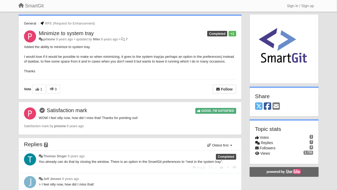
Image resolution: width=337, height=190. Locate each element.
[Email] (276, 106)
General (30, 23)
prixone (49, 39)
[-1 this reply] (234, 167)
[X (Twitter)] (258, 106)
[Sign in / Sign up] (300, 5)
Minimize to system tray (66, 33)
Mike (96, 39)
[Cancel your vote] (228, 167)
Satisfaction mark (67, 110)
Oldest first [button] (219, 145)
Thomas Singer (55, 156)
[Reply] (199, 167)
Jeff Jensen (52, 179)
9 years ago (76, 156)
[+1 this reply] (221, 167)
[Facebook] (267, 106)
